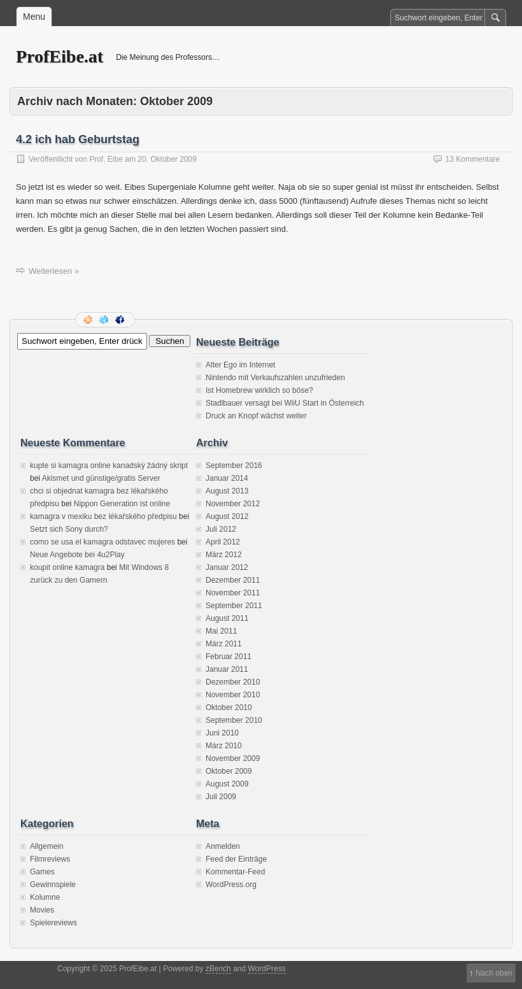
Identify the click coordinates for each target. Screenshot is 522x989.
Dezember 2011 (233, 580)
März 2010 (224, 745)
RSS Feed (89, 319)
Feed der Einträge (236, 859)
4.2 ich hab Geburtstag (77, 139)
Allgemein (47, 846)
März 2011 (224, 643)
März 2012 (224, 554)
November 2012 (233, 503)
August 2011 (227, 618)
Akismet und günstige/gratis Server (101, 478)
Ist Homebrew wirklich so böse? (259, 390)
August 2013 (227, 491)
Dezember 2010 (233, 682)
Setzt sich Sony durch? (69, 529)
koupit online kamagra (67, 567)
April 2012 (223, 541)
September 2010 (234, 720)
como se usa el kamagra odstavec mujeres (102, 541)
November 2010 (233, 694)
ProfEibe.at (59, 56)
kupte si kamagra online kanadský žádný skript (109, 465)
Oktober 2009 (229, 771)
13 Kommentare (473, 159)
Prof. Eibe (106, 159)
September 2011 (234, 605)
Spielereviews (53, 922)
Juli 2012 (221, 529)
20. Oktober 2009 (167, 159)
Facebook (121, 319)
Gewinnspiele (53, 884)
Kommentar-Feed (235, 871)
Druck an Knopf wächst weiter (256, 415)
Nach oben (494, 973)
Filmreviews (50, 859)
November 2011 (233, 592)
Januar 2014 (227, 478)
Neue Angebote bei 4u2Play (77, 554)
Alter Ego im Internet (240, 364)
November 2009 (233, 758)
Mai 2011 (221, 631)
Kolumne (45, 897)
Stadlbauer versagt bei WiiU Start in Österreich (285, 403)
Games (42, 871)
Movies (42, 910)
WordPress (267, 968)
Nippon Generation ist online (122, 503)
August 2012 (227, 516)
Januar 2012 (227, 567)
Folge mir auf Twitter (105, 319)
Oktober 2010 (229, 707)
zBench (218, 968)
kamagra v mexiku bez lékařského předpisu (103, 516)
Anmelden (223, 846)
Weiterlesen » (54, 271)
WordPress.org (231, 884)
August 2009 (227, 783)
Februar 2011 (228, 656)
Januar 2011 (227, 669)
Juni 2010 (222, 733)
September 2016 (234, 465)
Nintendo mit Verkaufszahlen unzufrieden (275, 377)
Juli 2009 (221, 796)
